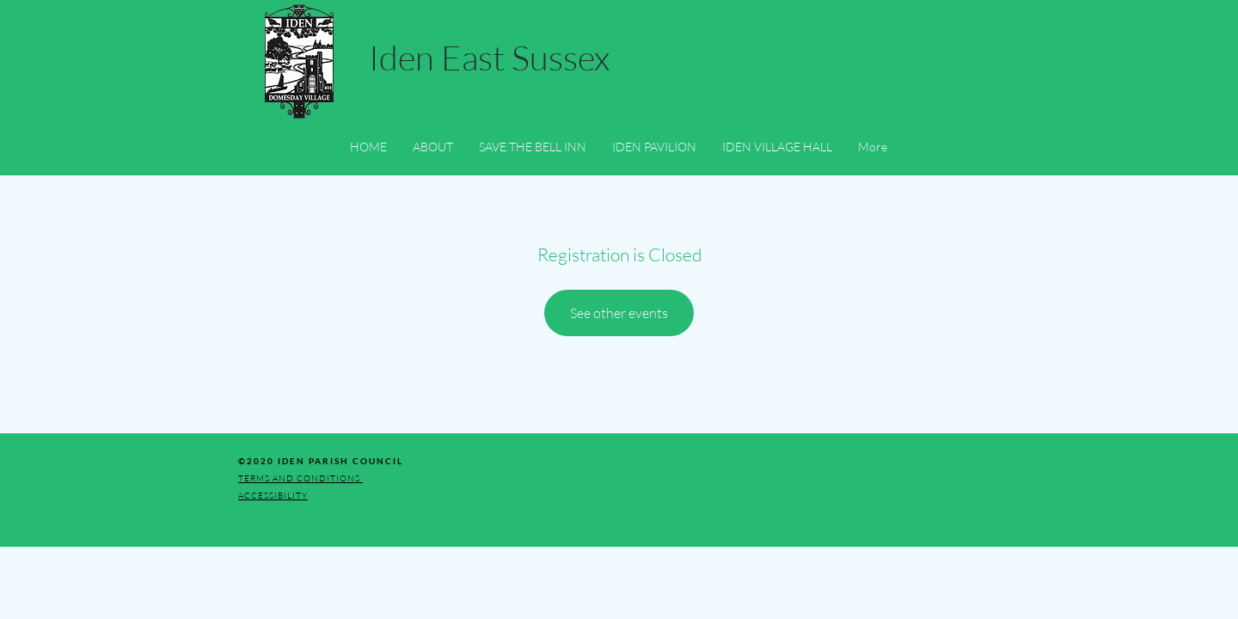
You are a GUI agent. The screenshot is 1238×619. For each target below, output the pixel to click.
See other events (619, 313)
